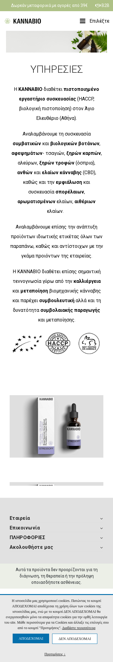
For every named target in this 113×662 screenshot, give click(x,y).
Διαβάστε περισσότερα (78, 628)
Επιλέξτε (94, 21)
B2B (102, 5)
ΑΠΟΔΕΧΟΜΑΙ (31, 638)
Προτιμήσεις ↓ (55, 654)
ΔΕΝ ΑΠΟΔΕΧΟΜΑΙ (74, 639)
